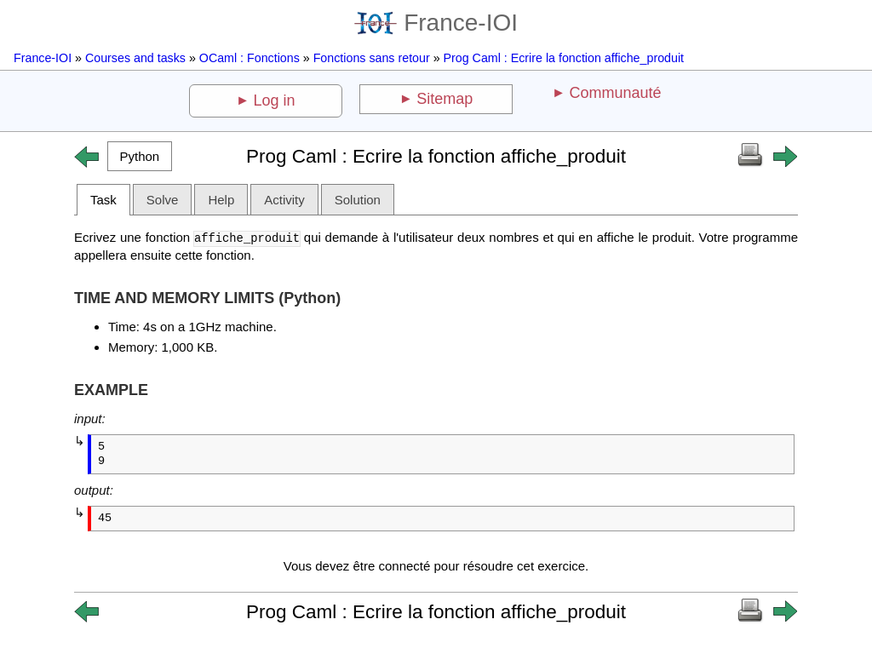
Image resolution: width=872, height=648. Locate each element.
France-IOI (436, 22)
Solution (358, 199)
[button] (139, 156)
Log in (274, 100)
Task (103, 199)
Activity (284, 199)
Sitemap (444, 98)
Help (221, 199)
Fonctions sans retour (371, 58)
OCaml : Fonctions (249, 58)
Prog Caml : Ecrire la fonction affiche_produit (564, 58)
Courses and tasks (135, 58)
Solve (162, 199)
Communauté (615, 92)
